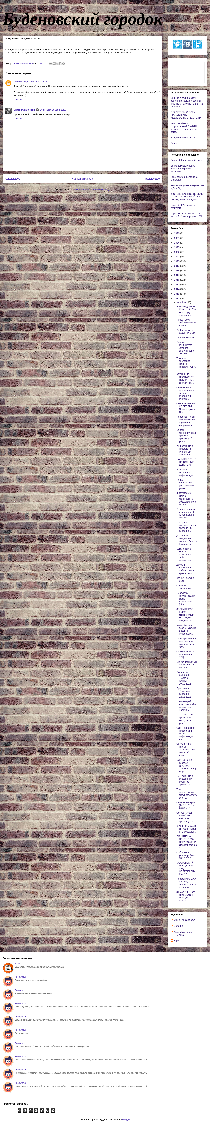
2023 (177, 247)
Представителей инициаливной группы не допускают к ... (185, 421)
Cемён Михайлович (24, 110)
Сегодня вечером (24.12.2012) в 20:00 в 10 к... (185, 805)
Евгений (178, 926)
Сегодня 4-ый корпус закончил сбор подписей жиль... (185, 749)
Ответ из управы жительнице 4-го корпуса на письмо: (185, 513)
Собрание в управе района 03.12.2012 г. (185, 855)
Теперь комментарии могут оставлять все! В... (186, 793)
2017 (177, 275)
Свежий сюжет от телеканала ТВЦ (185, 654)
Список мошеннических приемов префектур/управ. (186, 436)
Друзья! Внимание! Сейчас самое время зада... (185, 569)
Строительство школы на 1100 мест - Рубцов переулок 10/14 (187, 215)
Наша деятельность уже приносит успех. (185, 484)
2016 (177, 279)
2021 (177, 256)
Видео (174, 143)
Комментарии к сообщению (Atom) (91, 189)
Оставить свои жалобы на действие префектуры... (185, 817)
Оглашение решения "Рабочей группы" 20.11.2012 (183, 678)
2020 (177, 261)
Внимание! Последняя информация (184, 472)
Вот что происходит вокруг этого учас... (184, 718)
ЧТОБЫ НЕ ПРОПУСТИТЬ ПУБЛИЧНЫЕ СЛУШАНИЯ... (185, 378)
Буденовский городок (83, 19)
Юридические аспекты (183, 137)
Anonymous (20, 977)
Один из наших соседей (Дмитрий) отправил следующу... (186, 766)
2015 (177, 284)
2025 (177, 238)
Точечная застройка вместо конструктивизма (186, 364)
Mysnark (18, 81)
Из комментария (185, 337)
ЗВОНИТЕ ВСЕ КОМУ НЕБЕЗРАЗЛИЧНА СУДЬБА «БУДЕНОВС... (186, 615)
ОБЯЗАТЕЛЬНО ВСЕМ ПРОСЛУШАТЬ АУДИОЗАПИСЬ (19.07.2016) (186, 115)
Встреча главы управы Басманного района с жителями (183, 168)
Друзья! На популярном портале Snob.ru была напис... (186, 539)
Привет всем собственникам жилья (186, 322)
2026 (177, 233)
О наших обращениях (184, 587)
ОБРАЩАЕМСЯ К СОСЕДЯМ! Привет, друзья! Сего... (186, 407)
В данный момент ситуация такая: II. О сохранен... (186, 829)
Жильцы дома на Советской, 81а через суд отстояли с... (186, 310)
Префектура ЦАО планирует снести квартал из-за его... (186, 883)
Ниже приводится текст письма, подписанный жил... (186, 642)
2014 (177, 289)
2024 (177, 242)
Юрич (177, 940)
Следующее (12, 178)
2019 (177, 266)
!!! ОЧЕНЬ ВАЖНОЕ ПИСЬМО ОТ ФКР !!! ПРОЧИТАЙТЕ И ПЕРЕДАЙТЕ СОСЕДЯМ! (187, 197)
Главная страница (82, 178)
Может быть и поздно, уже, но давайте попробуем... (186, 629)
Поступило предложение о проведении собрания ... (186, 526)
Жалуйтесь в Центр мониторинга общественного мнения (186, 499)
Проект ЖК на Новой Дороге (186, 160)
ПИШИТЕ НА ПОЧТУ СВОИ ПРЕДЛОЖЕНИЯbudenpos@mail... (186, 842)
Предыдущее (152, 178)
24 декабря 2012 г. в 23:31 (37, 81)
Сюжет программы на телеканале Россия (186, 665)
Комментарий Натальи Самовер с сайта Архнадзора (184, 554)
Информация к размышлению (185, 331)
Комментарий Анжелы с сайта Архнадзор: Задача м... (186, 705)
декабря (182, 302)
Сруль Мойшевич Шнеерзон (183, 933)
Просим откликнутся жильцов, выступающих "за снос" (185, 348)
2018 (177, 270)
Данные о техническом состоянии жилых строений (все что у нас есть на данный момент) (187, 102)
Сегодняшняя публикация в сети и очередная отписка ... (185, 393)
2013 (177, 293)
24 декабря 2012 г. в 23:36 (53, 110)
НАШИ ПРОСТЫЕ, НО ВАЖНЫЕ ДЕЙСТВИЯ (186, 462)
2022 (177, 252)
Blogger (126, 1119)
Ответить (18, 99)
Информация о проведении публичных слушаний (184, 450)
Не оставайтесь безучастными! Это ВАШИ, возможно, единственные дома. (185, 127)
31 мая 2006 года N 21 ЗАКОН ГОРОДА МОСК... (186, 896)
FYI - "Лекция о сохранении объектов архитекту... (184, 780)
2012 (177, 298)
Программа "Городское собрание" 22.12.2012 (183, 692)
